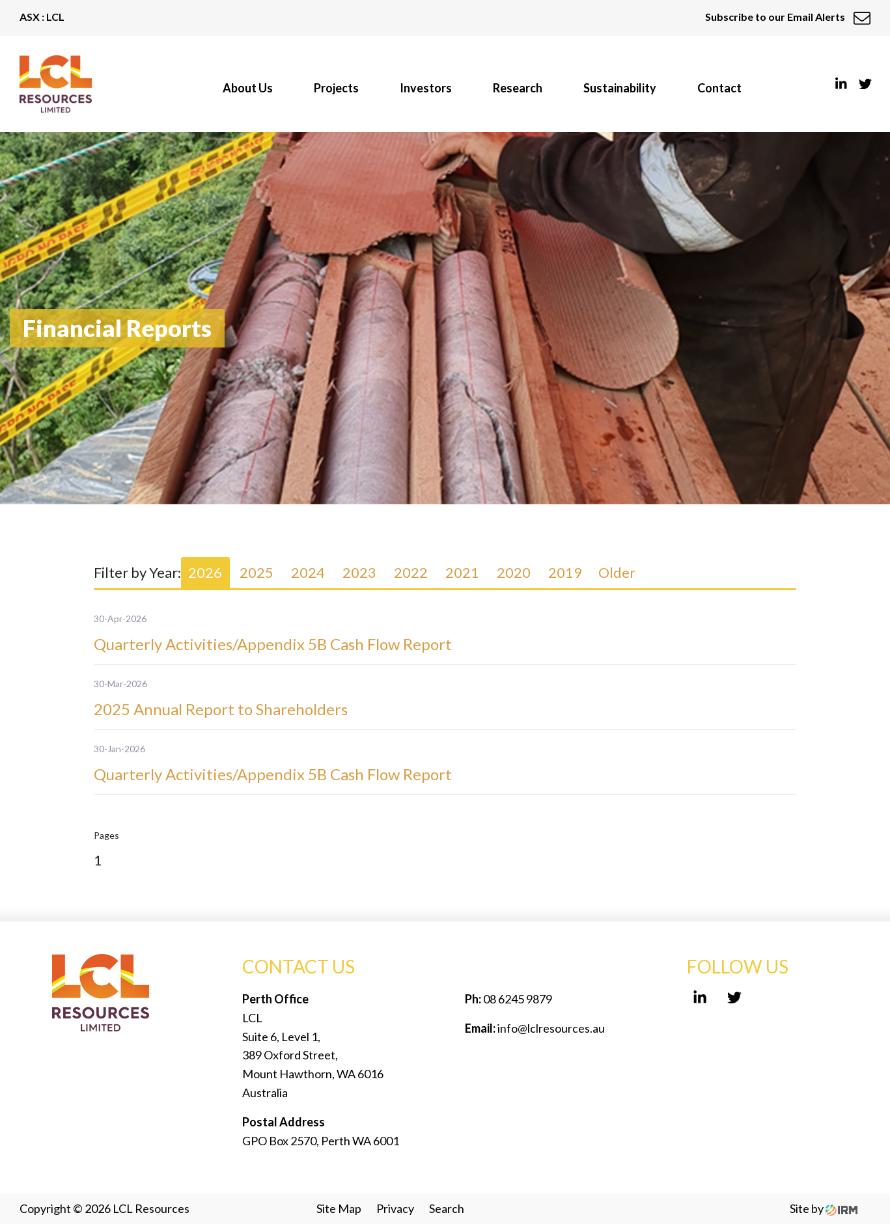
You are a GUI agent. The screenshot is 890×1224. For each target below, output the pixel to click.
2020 (514, 572)
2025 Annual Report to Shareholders (221, 709)
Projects (336, 88)
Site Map (338, 1208)
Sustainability (619, 88)
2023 (359, 572)
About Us (248, 88)
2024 (308, 572)
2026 (205, 572)
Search (446, 1208)
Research (517, 88)
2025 (256, 572)
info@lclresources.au (551, 1028)
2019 (565, 572)
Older (616, 572)
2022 (411, 572)
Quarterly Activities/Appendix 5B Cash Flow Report (273, 643)
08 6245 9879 (516, 999)
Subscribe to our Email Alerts (787, 16)
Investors (426, 88)
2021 (462, 572)
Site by (823, 1208)
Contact (719, 88)
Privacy (395, 1208)
